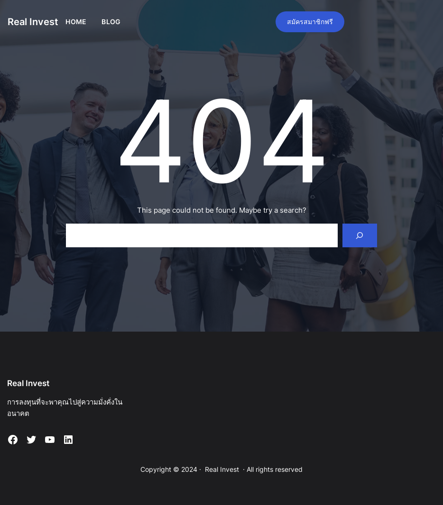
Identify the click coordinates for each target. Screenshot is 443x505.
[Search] (359, 235)
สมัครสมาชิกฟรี (310, 22)
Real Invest (33, 21)
